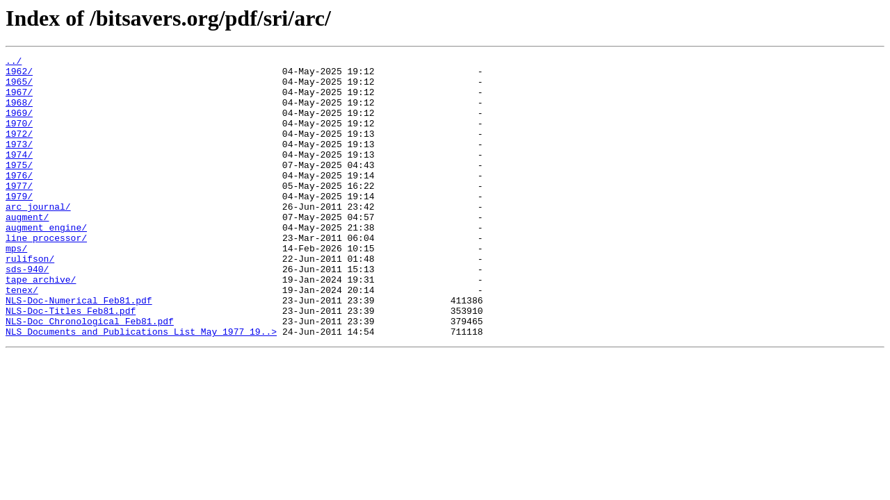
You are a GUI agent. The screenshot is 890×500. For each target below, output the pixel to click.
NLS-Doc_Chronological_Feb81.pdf (90, 375)
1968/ (19, 112)
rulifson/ (30, 300)
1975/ (19, 187)
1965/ (19, 87)
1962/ (19, 75)
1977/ (19, 212)
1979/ (19, 225)
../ (14, 62)
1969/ (19, 125)
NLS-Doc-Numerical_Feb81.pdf (79, 350)
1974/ (19, 175)
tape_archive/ (41, 325)
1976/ (19, 200)
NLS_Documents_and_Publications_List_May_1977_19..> (141, 387)
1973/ (19, 162)
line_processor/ (46, 275)
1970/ (19, 137)
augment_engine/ (46, 262)
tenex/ (22, 337)
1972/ (19, 150)
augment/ (27, 250)
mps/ (16, 287)
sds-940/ (27, 312)
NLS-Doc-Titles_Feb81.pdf (71, 362)
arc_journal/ (38, 237)
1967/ (19, 100)
